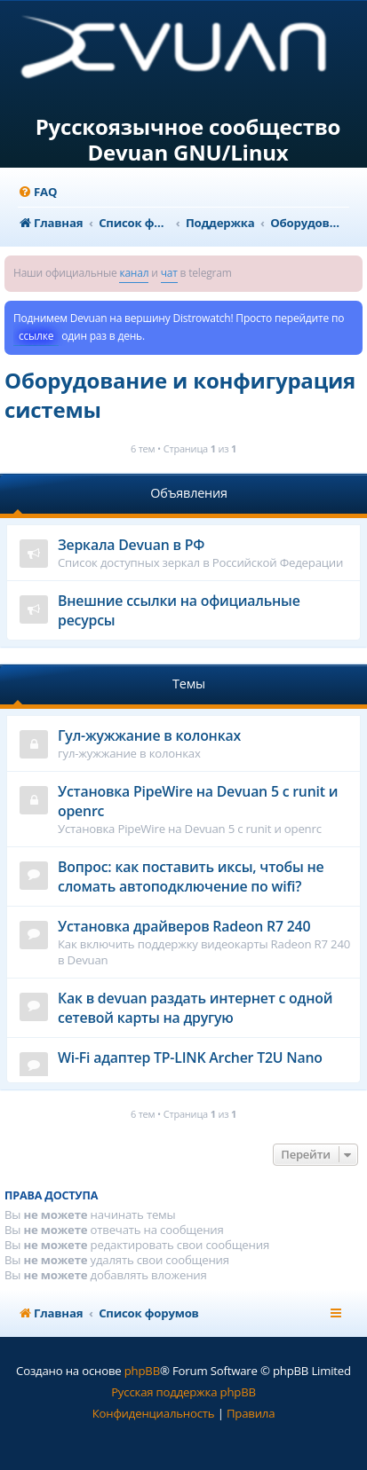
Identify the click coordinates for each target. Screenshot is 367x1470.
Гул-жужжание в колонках (149, 735)
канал (133, 272)
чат (169, 272)
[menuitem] (37, 192)
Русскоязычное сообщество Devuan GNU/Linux (188, 140)
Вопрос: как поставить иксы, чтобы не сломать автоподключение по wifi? (190, 876)
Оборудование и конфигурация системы (179, 395)
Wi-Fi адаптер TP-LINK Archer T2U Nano (190, 1057)
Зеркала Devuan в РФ (131, 544)
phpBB (142, 1371)
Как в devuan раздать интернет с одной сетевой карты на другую (195, 1007)
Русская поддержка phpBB (183, 1392)
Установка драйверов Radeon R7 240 (184, 926)
